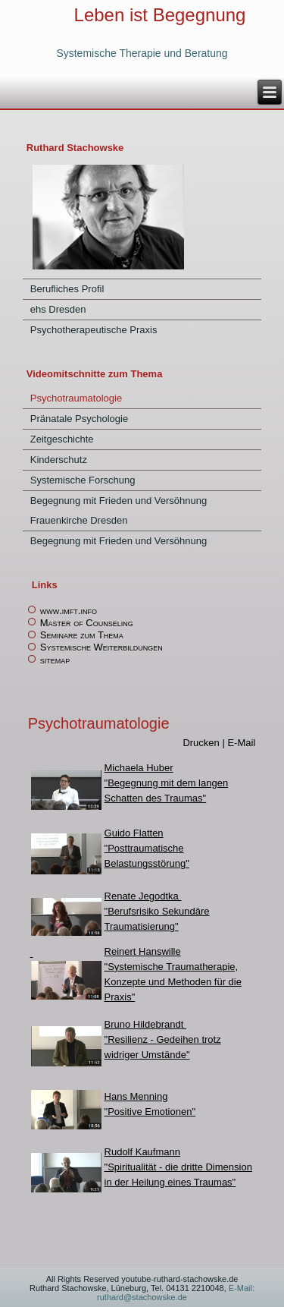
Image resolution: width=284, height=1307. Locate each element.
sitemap (55, 660)
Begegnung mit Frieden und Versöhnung (118, 540)
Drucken (202, 742)
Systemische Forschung (83, 480)
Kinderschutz (58, 459)
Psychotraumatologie (76, 398)
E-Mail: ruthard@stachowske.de (175, 1292)
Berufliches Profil (67, 288)
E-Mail (241, 742)
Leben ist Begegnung (160, 24)
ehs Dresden (58, 309)
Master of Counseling (86, 622)
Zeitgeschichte (62, 439)
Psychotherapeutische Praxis (94, 329)
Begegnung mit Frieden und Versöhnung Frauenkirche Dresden (118, 510)
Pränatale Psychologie (79, 418)
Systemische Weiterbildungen (101, 647)
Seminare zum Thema (81, 635)
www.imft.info (68, 610)
